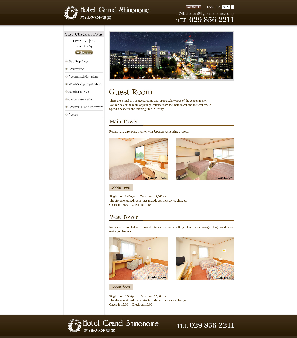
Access (84, 114)
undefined (79, 41)
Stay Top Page (84, 61)
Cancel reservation (84, 99)
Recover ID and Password (84, 107)
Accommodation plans (84, 76)
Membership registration (84, 84)
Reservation (84, 69)
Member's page (84, 91)
